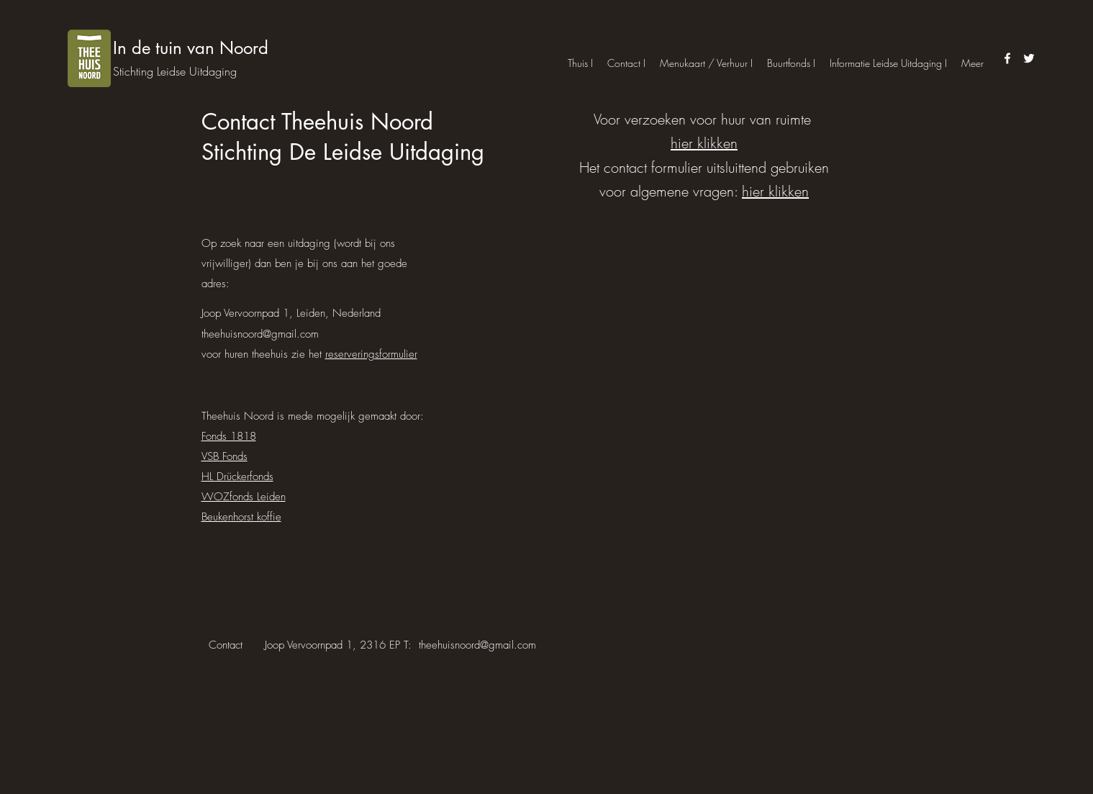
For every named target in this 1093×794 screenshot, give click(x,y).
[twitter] (1029, 58)
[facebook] (1007, 58)
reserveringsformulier (371, 354)
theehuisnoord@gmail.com (260, 334)
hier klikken (704, 143)
